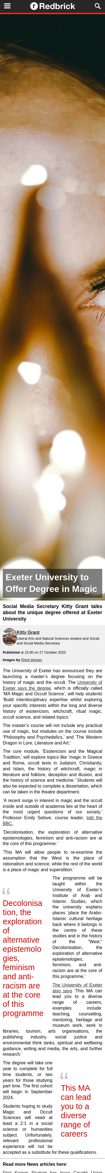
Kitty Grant (28, 632)
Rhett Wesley (31, 660)
